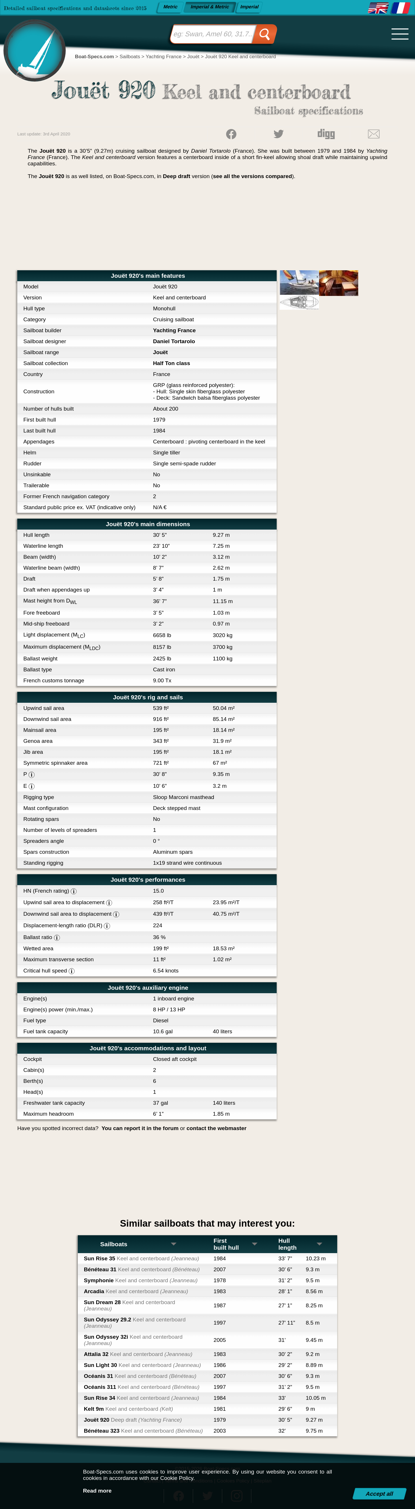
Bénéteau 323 (143, 1431)
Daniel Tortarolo (174, 341)
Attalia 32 (138, 1354)
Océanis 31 (140, 1376)
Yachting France (174, 330)
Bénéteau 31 (142, 1269)
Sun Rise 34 (141, 1398)
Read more (97, 1491)
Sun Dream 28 (129, 1305)
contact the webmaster (216, 1128)
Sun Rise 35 (141, 1258)
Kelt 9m (128, 1409)
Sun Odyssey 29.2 (135, 1323)
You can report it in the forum (139, 1128)
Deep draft (176, 176)
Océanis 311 (141, 1387)
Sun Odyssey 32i (133, 1340)
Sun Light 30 (142, 1365)
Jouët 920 (133, 1420)
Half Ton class (171, 363)
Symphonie (141, 1280)
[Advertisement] (207, 227)
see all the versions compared (252, 176)
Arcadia (136, 1291)
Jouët (160, 352)
